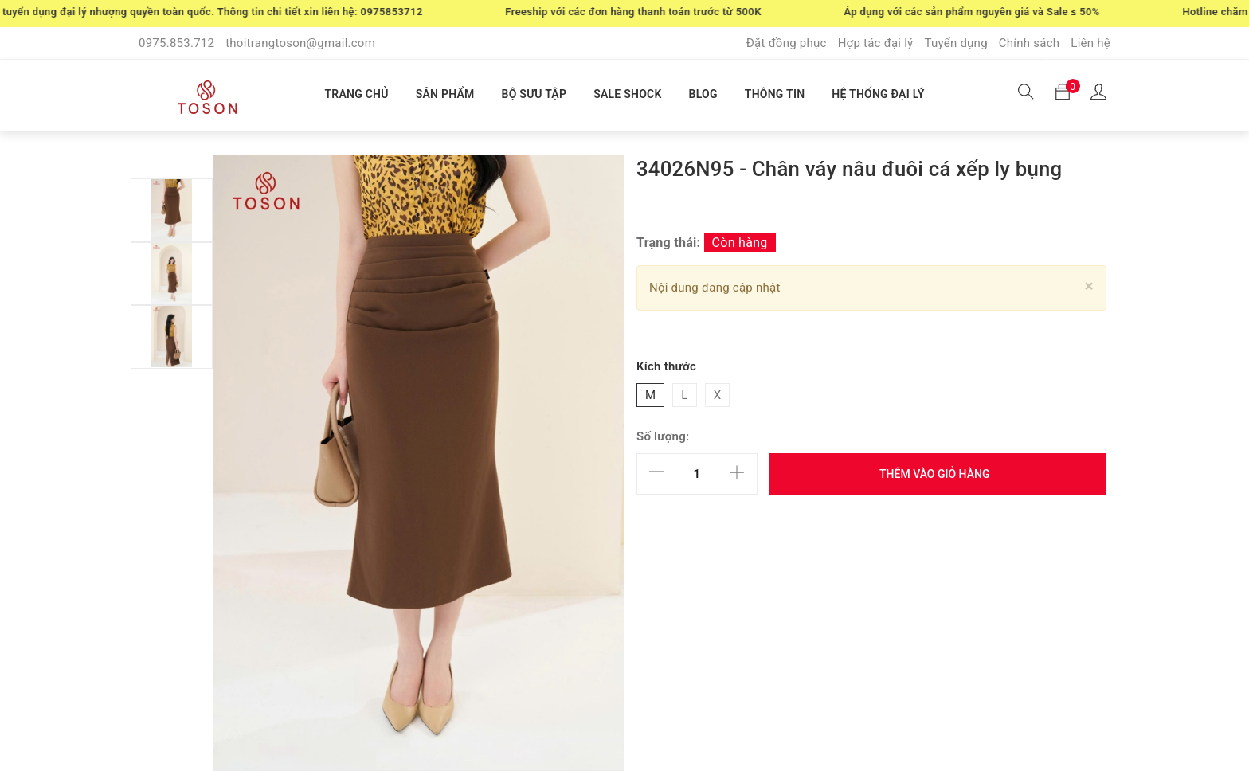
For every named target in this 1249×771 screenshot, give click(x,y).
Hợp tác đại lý (876, 43)
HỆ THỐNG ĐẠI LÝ (878, 94)
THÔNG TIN (775, 94)
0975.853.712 (176, 43)
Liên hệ (1090, 43)
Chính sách (1029, 43)
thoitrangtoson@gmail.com (300, 43)
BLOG (703, 94)
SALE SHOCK (627, 94)
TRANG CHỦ (356, 94)
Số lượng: (662, 436)
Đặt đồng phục (786, 43)
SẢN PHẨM (445, 94)
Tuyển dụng (955, 43)
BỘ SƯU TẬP (534, 94)
